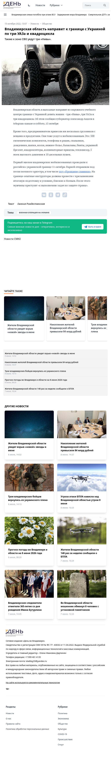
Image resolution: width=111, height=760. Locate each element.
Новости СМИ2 (12, 238)
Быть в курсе (92, 226)
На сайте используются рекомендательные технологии (33, 682)
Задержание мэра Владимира (72, 14)
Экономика (63, 718)
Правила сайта (13, 723)
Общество (63, 723)
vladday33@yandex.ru (36, 661)
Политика (62, 713)
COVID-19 (62, 734)
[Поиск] (91, 5)
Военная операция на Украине (34, 212)
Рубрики (56, 5)
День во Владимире (12, 5)
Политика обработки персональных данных (27, 729)
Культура (62, 729)
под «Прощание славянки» (75, 171)
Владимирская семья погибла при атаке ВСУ (34, 14)
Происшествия (65, 739)
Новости (40, 5)
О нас (8, 718)
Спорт (61, 744)
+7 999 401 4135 (33, 657)
